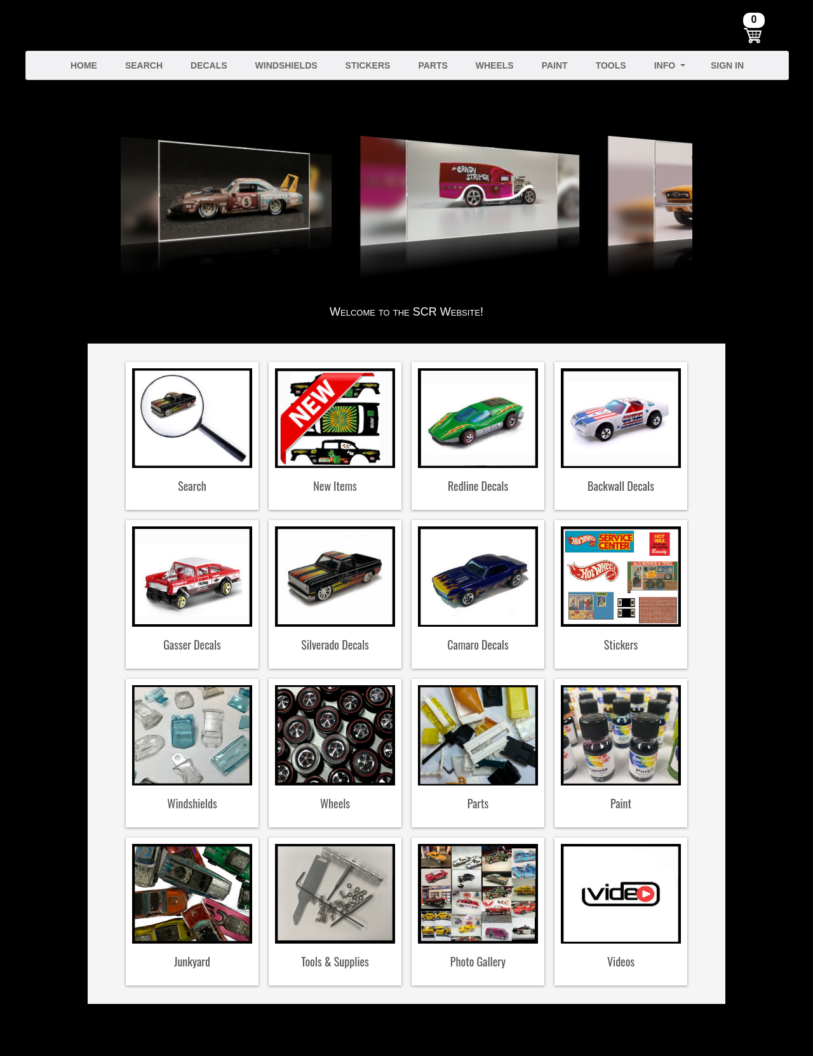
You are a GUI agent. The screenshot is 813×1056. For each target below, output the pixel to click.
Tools (611, 65)
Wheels (495, 65)
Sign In (727, 65)
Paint (555, 65)
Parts (432, 65)
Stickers (368, 65)
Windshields (286, 65)
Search (144, 65)
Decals (209, 65)
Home (84, 65)
